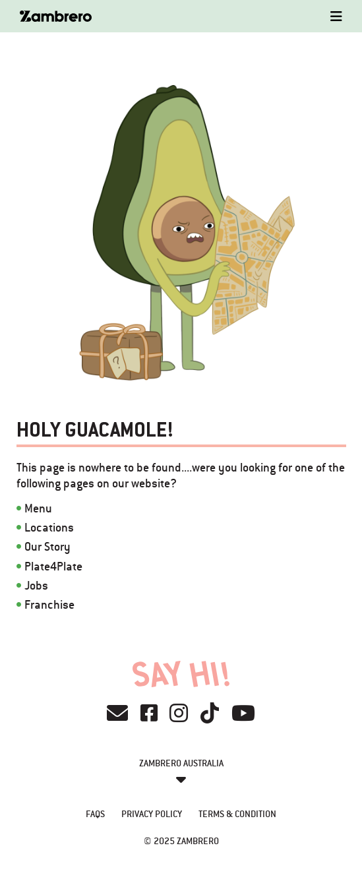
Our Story (47, 546)
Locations (49, 527)
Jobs (36, 585)
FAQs (95, 814)
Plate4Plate (53, 566)
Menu (38, 508)
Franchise (49, 604)
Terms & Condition (237, 814)
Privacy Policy (151, 814)
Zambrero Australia (181, 763)
